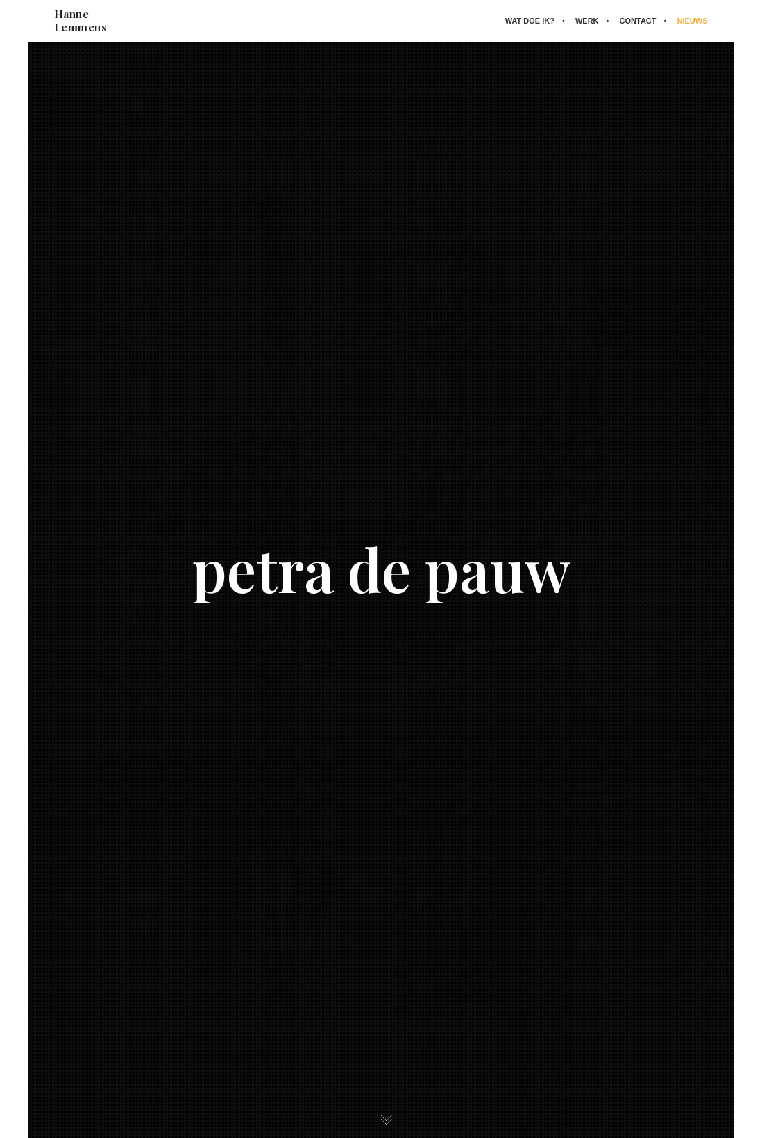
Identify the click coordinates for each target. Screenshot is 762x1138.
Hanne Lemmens (82, 20)
